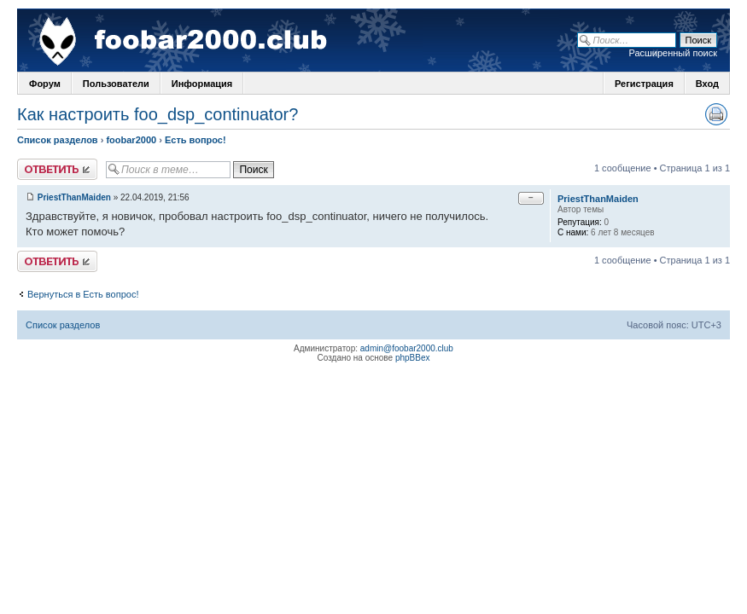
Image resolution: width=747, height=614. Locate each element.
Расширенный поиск (672, 53)
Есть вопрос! (195, 140)
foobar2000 (131, 140)
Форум (45, 83)
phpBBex (412, 357)
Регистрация (644, 83)
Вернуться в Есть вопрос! (82, 294)
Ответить (57, 169)
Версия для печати (716, 114)
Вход (707, 83)
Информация (202, 83)
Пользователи (116, 83)
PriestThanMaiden (74, 197)
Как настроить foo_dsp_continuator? (157, 114)
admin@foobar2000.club (406, 348)
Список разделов (57, 140)
